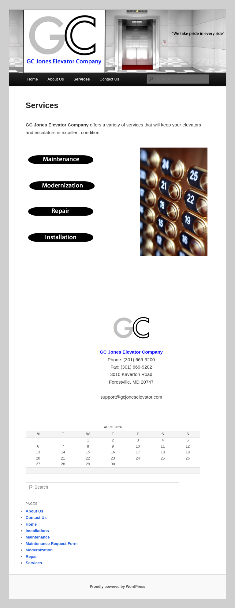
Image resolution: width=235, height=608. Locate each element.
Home (32, 79)
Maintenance (38, 537)
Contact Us (109, 79)
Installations (37, 530)
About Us (55, 79)
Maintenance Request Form (52, 543)
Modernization (39, 550)
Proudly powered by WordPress (117, 586)
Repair (32, 556)
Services (81, 79)
